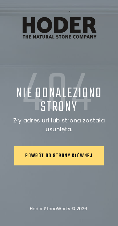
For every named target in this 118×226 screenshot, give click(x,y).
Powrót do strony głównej (59, 156)
